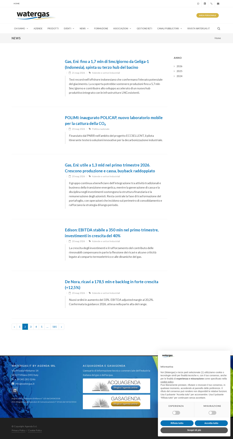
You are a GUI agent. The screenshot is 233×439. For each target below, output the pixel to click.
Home (17, 3)
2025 (179, 71)
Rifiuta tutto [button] (177, 423)
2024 (179, 76)
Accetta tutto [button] (211, 423)
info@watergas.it (24, 383)
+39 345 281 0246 (23, 379)
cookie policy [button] (167, 382)
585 (54, 326)
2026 (179, 66)
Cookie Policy (35, 430)
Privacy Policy (18, 430)
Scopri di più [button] (194, 430)
